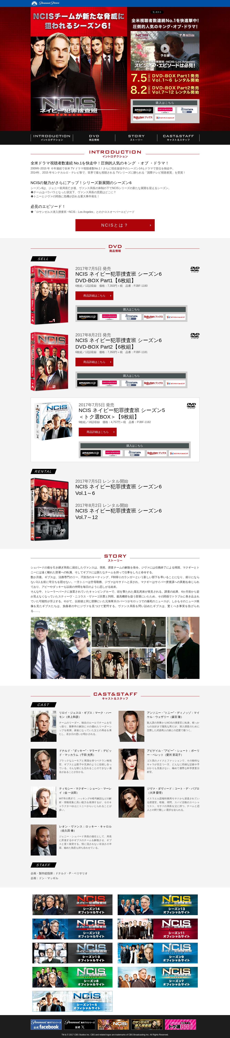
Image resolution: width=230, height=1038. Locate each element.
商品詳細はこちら (94, 295)
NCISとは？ (115, 225)
